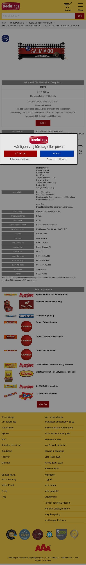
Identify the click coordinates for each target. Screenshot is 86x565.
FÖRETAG (20, 170)
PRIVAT (57, 170)
